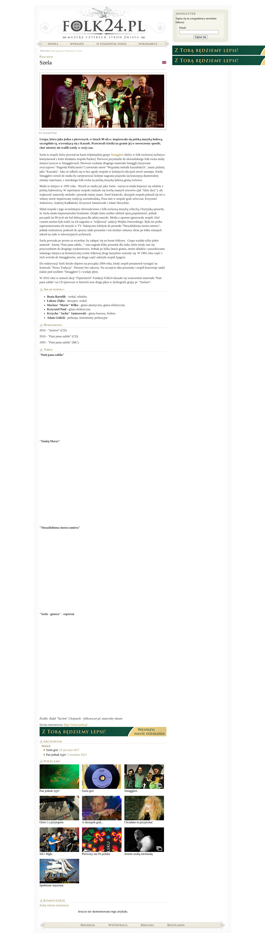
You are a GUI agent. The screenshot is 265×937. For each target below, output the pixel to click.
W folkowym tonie (111, 43)
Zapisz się (200, 37)
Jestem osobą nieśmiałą (144, 841)
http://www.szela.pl (75, 724)
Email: (182, 27)
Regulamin (176, 924)
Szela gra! (52, 750)
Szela (79, 51)
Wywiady (77, 43)
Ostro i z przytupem (59, 810)
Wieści (53, 43)
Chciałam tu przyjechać (144, 810)
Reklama (147, 924)
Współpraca (118, 924)
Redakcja (88, 924)
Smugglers (117, 154)
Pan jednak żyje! (56, 754)
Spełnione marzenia (59, 873)
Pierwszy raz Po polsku (102, 841)
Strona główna (103, 23)
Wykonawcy (148, 43)
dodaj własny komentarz (54, 905)
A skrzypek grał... (102, 810)
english (164, 62)
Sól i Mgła (59, 841)
